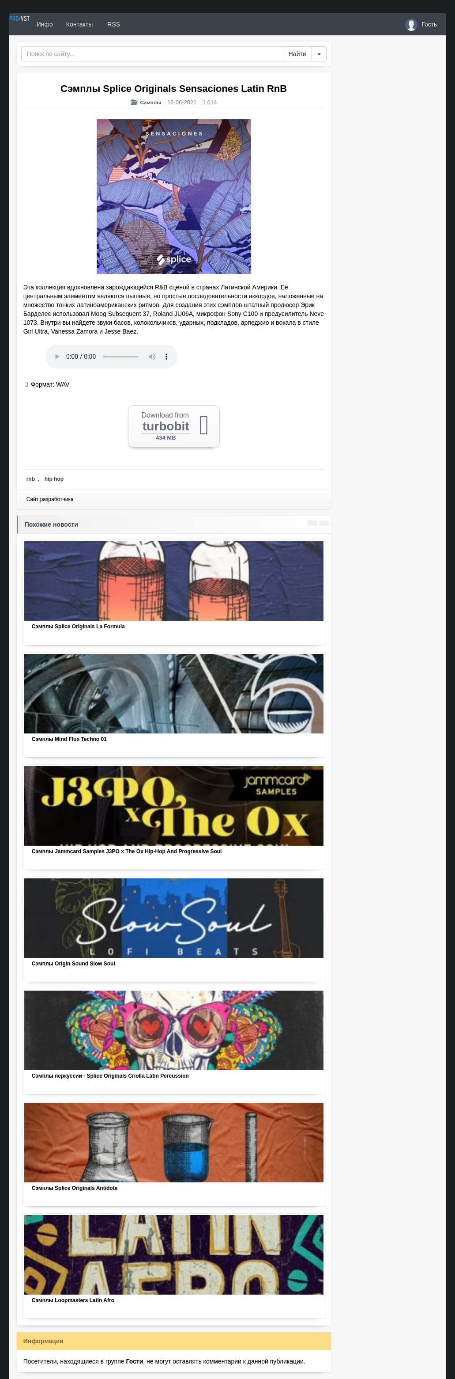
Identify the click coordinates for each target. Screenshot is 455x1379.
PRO (36, 24)
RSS (145, 24)
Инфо (77, 24)
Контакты (111, 24)
